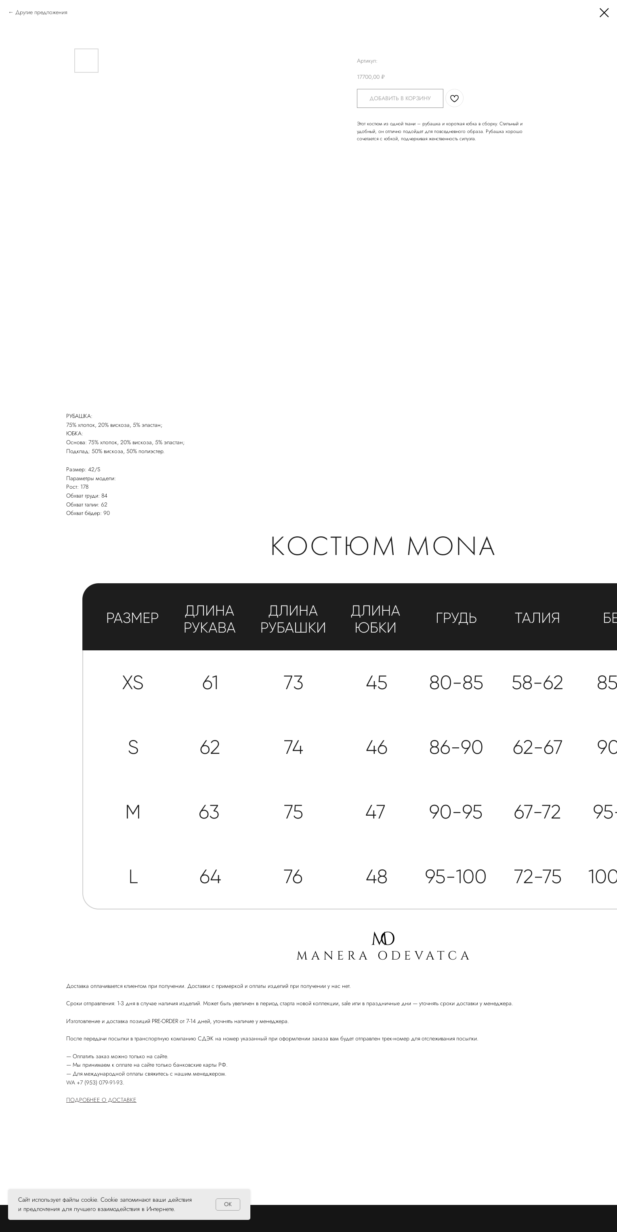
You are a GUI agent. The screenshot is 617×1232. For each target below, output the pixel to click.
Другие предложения (41, 12)
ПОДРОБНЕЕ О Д (89, 1100)
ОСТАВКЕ (124, 1100)
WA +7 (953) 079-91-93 (94, 1082)
